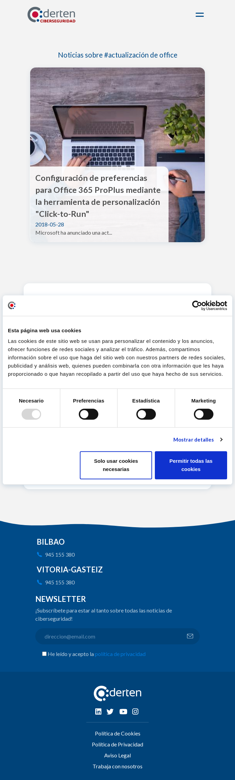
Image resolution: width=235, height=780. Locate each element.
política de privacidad (120, 654)
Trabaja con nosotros (117, 766)
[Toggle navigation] (200, 14)
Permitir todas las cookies (190, 465)
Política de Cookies (117, 733)
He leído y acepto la (97, 654)
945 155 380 (60, 554)
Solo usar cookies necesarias (116, 465)
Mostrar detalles (193, 439)
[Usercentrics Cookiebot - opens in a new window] (197, 305)
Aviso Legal (117, 755)
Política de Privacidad (117, 744)
